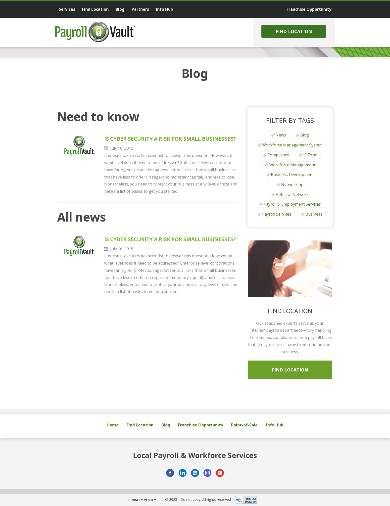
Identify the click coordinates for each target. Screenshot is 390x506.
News (281, 135)
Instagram (207, 473)
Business (313, 214)
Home (113, 425)
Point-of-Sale (244, 425)
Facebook (170, 473)
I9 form (310, 155)
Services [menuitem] (67, 9)
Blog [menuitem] (120, 9)
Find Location (294, 31)
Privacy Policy (142, 500)
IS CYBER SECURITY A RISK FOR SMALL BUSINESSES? (170, 139)
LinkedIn (183, 473)
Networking (292, 184)
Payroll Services (276, 214)
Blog (304, 135)
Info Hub (274, 425)
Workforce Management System (292, 145)
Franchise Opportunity (200, 425)
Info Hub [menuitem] (164, 9)
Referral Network (292, 194)
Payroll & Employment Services (292, 204)
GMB (195, 473)
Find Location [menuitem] (95, 9)
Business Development (292, 174)
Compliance (278, 155)
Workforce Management (292, 165)
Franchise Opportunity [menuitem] (309, 9)
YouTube (220, 473)
